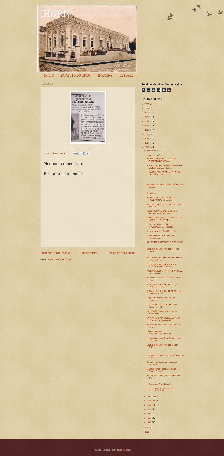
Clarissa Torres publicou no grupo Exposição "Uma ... (161, 370)
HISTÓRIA (126, 75)
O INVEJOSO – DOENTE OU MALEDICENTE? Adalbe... (160, 225)
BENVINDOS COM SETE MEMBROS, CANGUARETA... (164, 292)
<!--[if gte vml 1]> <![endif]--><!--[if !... (163, 231)
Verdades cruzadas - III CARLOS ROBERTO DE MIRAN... (161, 160)
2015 (147, 138)
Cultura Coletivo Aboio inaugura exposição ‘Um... (162, 363)
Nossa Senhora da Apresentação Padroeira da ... (161, 236)
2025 (147, 104)
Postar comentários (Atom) (60, 259)
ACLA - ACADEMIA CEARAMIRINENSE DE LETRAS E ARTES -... (164, 166)
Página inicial (88, 252)
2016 (147, 134)
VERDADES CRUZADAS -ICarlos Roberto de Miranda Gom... (162, 212)
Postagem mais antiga (121, 252)
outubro (150, 396)
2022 (147, 108)
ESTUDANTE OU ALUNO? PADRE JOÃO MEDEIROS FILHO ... (162, 265)
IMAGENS (105, 75)
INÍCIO (49, 75)
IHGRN (55, 13)
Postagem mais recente (55, 252)
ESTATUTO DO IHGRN (75, 75)
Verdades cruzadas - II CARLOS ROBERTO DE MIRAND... (161, 198)
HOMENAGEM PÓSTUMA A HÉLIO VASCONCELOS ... (163, 173)
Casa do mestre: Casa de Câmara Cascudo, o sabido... (162, 389)
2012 (147, 428)
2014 (147, 143)
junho (149, 413)
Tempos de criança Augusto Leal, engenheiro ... (161, 299)
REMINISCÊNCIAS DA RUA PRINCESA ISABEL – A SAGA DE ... (164, 218)
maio (149, 418)
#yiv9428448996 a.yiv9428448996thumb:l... (159, 332)
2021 (147, 113)
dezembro (151, 151)
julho (149, 409)
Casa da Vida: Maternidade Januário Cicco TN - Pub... (163, 305)
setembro (151, 400)
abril (149, 422)
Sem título (151, 193)
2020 (147, 117)
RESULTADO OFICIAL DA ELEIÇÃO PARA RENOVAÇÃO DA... (163, 285)
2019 (147, 121)
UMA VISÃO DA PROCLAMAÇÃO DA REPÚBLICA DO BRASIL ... (163, 319)
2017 (147, 130)
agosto (150, 405)
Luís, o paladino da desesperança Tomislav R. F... (162, 312)
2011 (147, 432)
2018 (147, 126)
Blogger (127, 450)
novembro (151, 155)
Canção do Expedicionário (159, 384)
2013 (147, 147)
